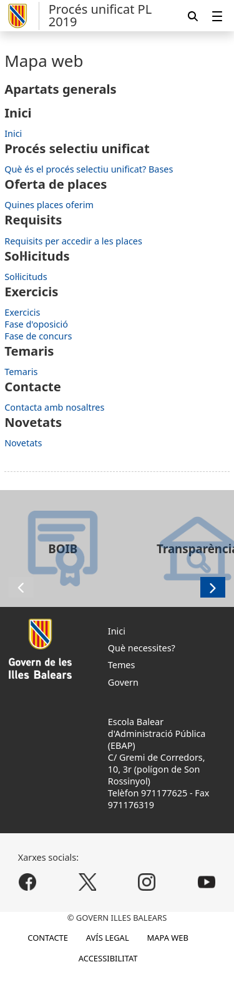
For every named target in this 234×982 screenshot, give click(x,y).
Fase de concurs (38, 336)
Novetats (23, 443)
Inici (13, 133)
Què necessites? (141, 648)
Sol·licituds (25, 277)
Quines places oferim (49, 205)
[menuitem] (217, 16)
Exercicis (22, 312)
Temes (121, 665)
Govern (123, 682)
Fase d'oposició (36, 324)
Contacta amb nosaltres (54, 407)
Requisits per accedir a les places (73, 241)
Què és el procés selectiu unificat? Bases (88, 169)
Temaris (20, 372)
